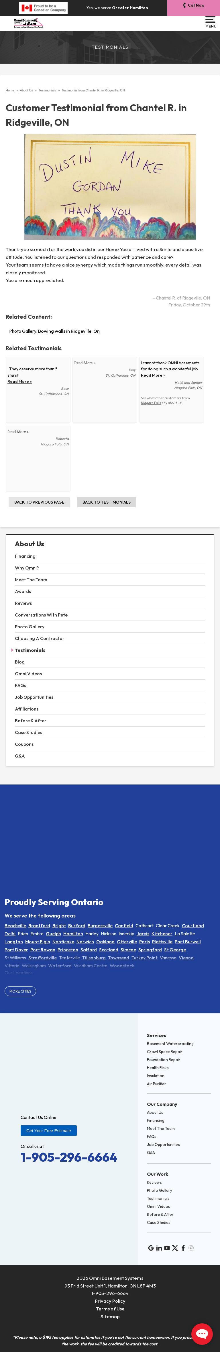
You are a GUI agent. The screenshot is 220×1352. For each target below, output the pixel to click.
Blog (20, 662)
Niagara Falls (151, 403)
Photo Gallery (29, 626)
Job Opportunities (34, 697)
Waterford (60, 965)
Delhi (10, 933)
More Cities (20, 991)
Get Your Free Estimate (48, 1130)
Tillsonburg (94, 957)
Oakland (105, 941)
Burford (76, 925)
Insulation (155, 1075)
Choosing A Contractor (39, 638)
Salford (88, 949)
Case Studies (28, 732)
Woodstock (122, 965)
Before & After (30, 720)
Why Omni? (27, 568)
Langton (14, 941)
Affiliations (26, 709)
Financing (25, 556)
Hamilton (73, 933)
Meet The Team (31, 579)
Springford (150, 949)
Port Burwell (188, 941)
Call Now (196, 5)
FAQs (20, 685)
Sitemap (110, 1316)
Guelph (53, 933)
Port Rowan (42, 949)
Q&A (20, 756)
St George (175, 949)
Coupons (24, 744)
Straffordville (42, 957)
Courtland (193, 925)
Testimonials (30, 650)
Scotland (108, 949)
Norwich (85, 941)
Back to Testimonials (106, 502)
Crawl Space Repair (164, 1051)
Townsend (118, 957)
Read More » (19, 381)
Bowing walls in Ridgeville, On (69, 331)
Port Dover (16, 949)
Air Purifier (156, 1083)
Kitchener (162, 933)
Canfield (124, 925)
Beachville (15, 925)
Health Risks (158, 1067)
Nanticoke (63, 941)
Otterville (127, 941)
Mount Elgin (37, 941)
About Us (29, 544)
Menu (210, 22)
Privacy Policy (110, 1301)
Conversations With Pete (41, 615)
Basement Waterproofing (170, 1043)
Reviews (23, 603)
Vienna (186, 957)
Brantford (39, 925)
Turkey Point (144, 957)
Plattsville (162, 941)
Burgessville (100, 925)
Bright (59, 925)
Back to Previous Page (39, 502)
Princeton (68, 949)
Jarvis (143, 933)
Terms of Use (110, 1309)
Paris (144, 941)
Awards (23, 591)
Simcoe (128, 949)
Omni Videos (28, 673)
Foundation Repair (163, 1059)
